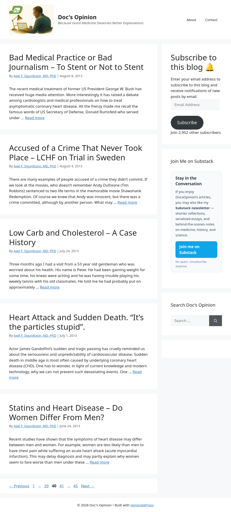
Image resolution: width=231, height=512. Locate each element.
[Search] (215, 320)
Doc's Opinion (77, 17)
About (191, 19)
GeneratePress (142, 505)
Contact (211, 19)
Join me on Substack (189, 249)
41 (62, 485)
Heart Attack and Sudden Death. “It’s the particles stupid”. (76, 322)
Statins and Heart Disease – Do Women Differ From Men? (66, 412)
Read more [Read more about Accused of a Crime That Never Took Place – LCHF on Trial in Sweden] (127, 202)
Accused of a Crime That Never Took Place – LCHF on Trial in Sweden (75, 152)
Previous (19, 485)
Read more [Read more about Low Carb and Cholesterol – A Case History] (50, 287)
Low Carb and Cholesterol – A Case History (73, 237)
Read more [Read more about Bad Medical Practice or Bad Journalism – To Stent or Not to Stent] (34, 117)
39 (47, 485)
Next (87, 485)
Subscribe (187, 123)
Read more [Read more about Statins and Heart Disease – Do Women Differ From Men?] (99, 462)
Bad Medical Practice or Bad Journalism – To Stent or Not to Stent (76, 62)
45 (76, 485)
